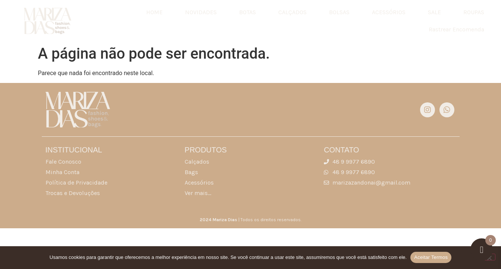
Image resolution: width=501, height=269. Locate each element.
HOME (154, 12)
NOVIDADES (201, 12)
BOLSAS (339, 12)
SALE (434, 12)
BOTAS (247, 12)
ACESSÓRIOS (389, 12)
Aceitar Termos (431, 257)
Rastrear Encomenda (456, 29)
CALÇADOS (292, 12)
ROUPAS (473, 12)
